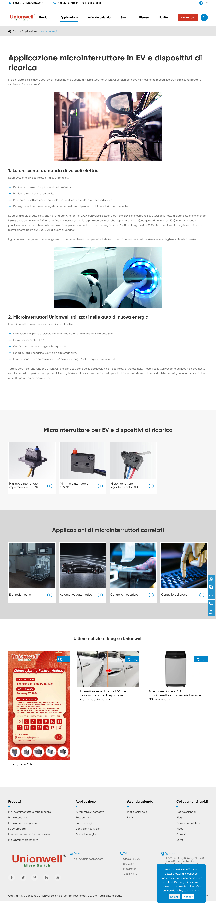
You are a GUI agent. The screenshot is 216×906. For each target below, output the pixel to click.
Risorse (144, 17)
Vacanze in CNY (23, 770)
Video (179, 834)
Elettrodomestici (20, 593)
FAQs (130, 822)
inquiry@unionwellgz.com (28, 2)
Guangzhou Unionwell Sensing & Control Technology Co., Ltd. (61, 901)
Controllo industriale (124, 593)
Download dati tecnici (189, 828)
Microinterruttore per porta (24, 828)
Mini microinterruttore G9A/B (74, 484)
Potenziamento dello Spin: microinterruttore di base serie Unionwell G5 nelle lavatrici (171, 701)
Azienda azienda (99, 17)
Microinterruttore (18, 822)
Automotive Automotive (76, 593)
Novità (163, 17)
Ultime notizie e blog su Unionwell (108, 639)
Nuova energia (49, 31)
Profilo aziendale (137, 817)
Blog (179, 822)
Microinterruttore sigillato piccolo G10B (124, 484)
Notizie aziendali (186, 817)
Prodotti (44, 17)
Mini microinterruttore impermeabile (29, 817)
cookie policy (175, 890)
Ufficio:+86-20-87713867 (132, 867)
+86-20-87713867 (68, 2)
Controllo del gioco (174, 593)
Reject (174, 896)
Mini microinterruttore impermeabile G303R (23, 484)
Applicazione (69, 17)
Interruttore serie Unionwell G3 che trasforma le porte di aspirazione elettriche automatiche (106, 701)
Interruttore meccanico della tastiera (30, 839)
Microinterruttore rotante (23, 845)
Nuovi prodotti (17, 834)
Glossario (182, 839)
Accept (188, 896)
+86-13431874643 (91, 2)
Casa (15, 31)
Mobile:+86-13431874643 (130, 877)
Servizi (125, 17)
